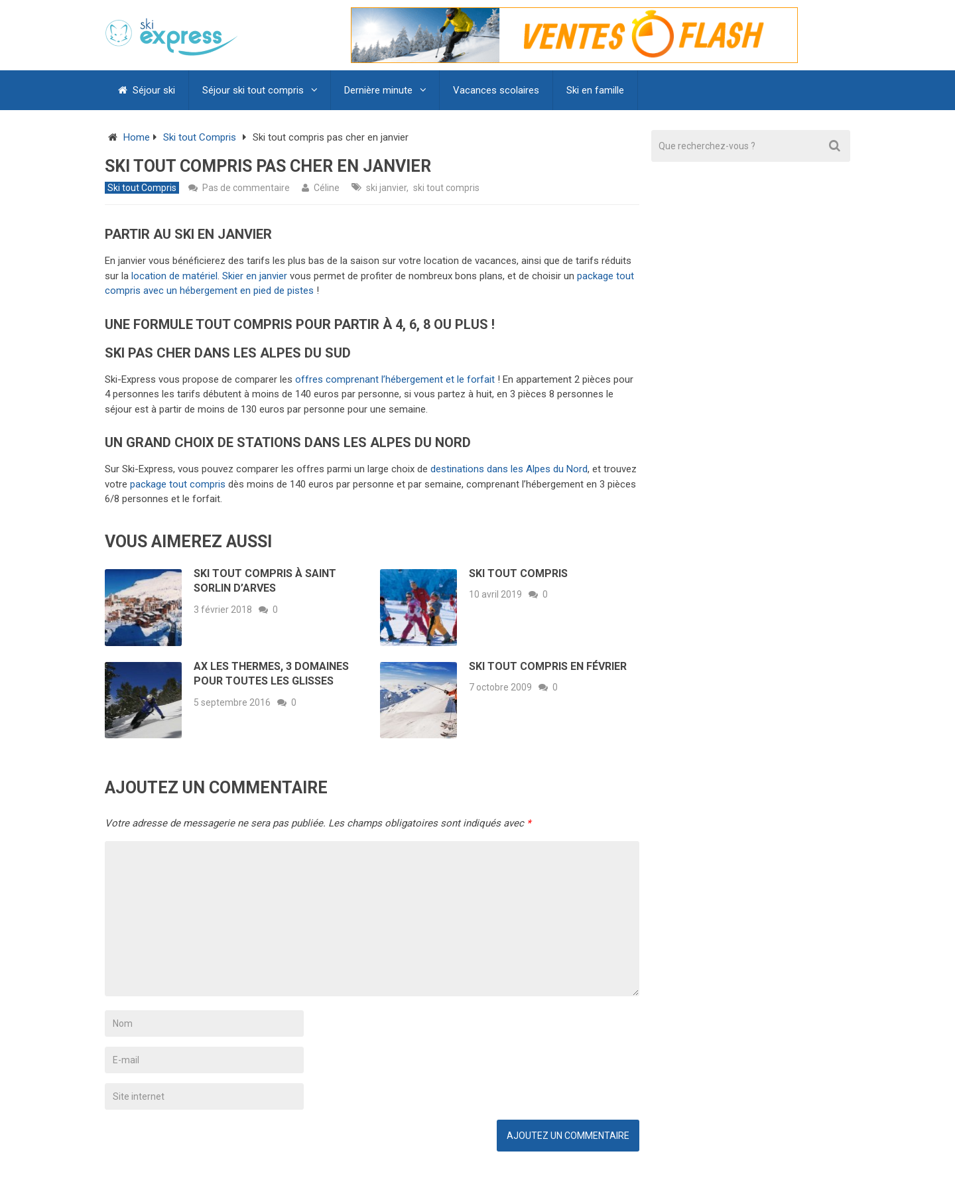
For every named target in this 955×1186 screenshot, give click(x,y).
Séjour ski (146, 90)
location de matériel (174, 276)
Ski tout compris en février (548, 666)
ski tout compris (446, 187)
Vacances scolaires (496, 90)
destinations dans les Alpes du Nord (509, 469)
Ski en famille (595, 90)
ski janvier (386, 187)
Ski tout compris (518, 573)
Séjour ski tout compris (253, 90)
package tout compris (177, 484)
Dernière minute (378, 90)
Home (136, 137)
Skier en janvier (254, 276)
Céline (327, 187)
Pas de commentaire (246, 187)
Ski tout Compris (199, 137)
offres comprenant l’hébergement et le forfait (395, 379)
